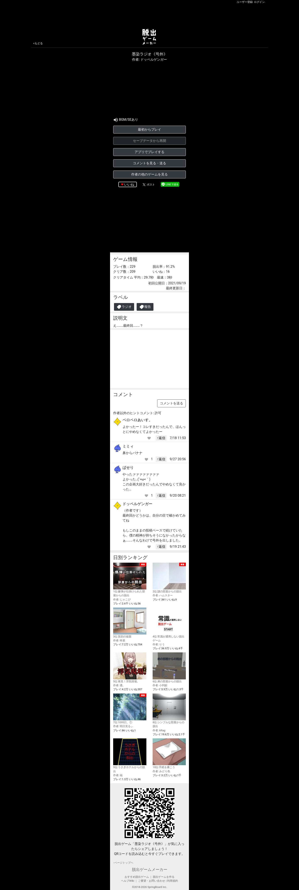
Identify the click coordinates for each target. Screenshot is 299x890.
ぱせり (128, 467)
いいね (129, 185)
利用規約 (172, 880)
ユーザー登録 (245, 2)
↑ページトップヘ (123, 862)
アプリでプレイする (149, 152)
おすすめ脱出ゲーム (137, 876)
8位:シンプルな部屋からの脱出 (169, 711)
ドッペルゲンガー (137, 504)
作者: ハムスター (163, 595)
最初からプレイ (149, 129)
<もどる (38, 43)
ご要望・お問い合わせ (151, 880)
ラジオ (124, 306)
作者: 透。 (119, 685)
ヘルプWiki (127, 880)
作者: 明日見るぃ (123, 726)
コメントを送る (171, 403)
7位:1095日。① (129, 709)
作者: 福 (118, 775)
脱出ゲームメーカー (149, 869)
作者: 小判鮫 (160, 685)
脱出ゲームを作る (163, 876)
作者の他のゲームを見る (149, 174)
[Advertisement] (149, 15)
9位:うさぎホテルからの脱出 (129, 755)
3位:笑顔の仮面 (129, 623)
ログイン (259, 2)
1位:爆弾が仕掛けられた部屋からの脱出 (129, 580)
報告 (145, 306)
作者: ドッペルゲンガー (149, 59)
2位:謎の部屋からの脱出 (169, 578)
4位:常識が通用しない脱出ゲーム (169, 625)
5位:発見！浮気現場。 (129, 667)
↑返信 (161, 438)
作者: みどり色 (161, 771)
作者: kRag (159, 730)
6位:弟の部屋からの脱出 (169, 667)
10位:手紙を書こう (169, 753)
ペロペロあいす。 (137, 420)
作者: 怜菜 (119, 640)
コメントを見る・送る (149, 163)
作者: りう (159, 644)
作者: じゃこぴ (122, 599)
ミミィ (128, 446)
